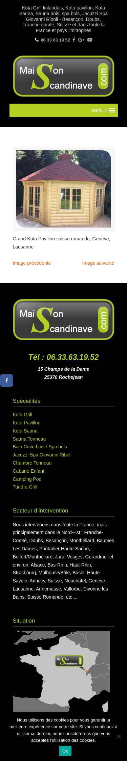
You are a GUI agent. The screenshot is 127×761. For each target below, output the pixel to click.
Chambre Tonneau (32, 463)
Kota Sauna (25, 431)
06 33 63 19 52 (55, 40)
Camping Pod (27, 479)
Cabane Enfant (28, 471)
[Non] (118, 736)
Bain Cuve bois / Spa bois (40, 446)
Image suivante (98, 263)
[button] (99, 110)
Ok (65, 751)
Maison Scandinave (63, 75)
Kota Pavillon (27, 422)
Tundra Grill (25, 487)
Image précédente (32, 263)
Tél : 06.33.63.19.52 (63, 357)
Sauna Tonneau (29, 439)
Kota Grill (23, 414)
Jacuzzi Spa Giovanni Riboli (42, 454)
